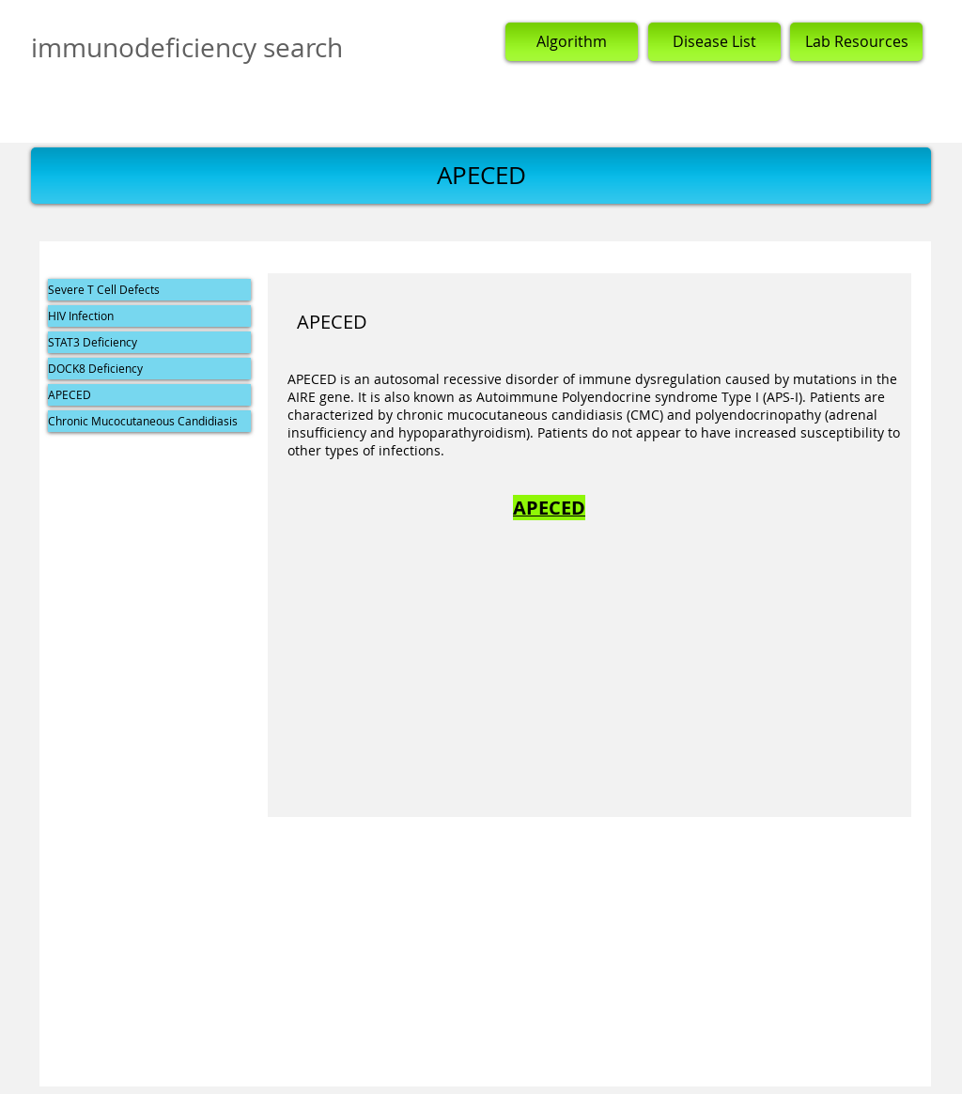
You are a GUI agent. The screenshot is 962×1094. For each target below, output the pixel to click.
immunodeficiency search (187, 47)
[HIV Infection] (149, 316)
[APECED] (149, 395)
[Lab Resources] (856, 42)
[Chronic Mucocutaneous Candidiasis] (149, 421)
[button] (481, 175)
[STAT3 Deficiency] (149, 342)
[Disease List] (714, 42)
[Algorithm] (571, 42)
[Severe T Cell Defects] (149, 289)
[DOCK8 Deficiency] (149, 368)
